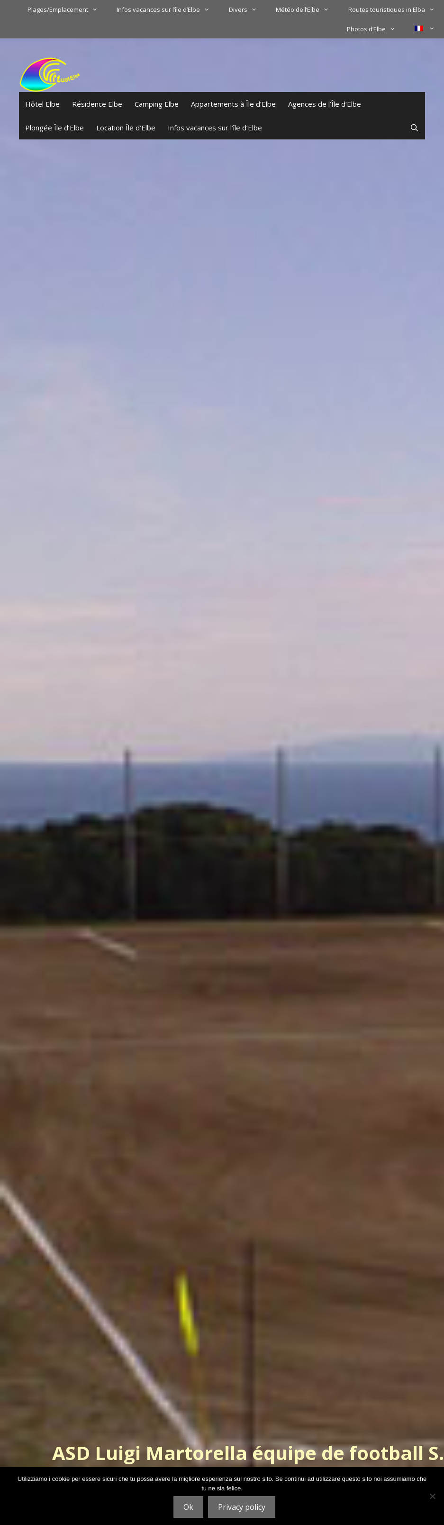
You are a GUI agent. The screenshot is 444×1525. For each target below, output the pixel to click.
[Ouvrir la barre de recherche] (414, 127)
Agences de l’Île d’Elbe (324, 104)
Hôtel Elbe (42, 104)
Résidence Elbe (97, 104)
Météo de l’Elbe (307, 9)
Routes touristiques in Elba (396, 9)
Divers (247, 9)
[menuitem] (424, 28)
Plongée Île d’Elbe (54, 127)
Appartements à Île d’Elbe (233, 104)
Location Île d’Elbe (125, 127)
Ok (188, 1507)
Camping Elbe (157, 104)
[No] (432, 1496)
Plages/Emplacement (67, 9)
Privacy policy (241, 1507)
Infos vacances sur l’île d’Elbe (168, 9)
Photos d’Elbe (376, 28)
